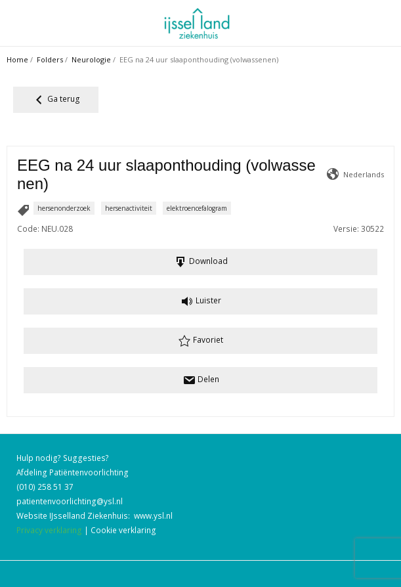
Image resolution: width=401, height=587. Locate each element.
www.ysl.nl (153, 515)
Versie (345, 228)
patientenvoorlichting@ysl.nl (69, 501)
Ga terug (56, 99)
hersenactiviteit (128, 208)
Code (27, 228)
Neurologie (91, 59)
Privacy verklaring (49, 530)
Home (17, 59)
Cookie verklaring (123, 530)
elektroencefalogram (197, 208)
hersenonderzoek (64, 208)
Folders (50, 59)
